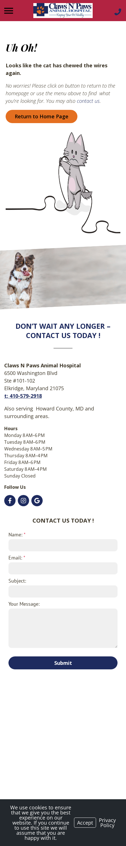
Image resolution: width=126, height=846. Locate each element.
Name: (16, 534)
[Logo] (63, 10)
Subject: (17, 581)
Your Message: (24, 604)
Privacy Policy (107, 823)
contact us (88, 100)
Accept (85, 822)
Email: (16, 557)
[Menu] (9, 11)
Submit (63, 663)
